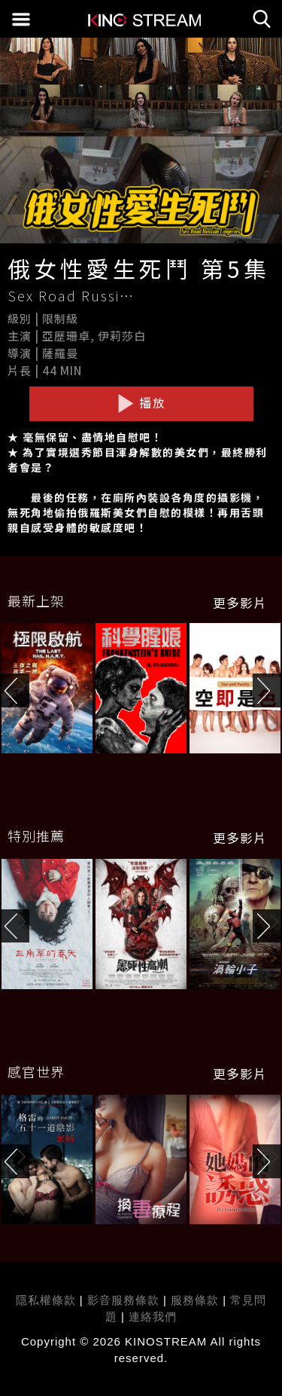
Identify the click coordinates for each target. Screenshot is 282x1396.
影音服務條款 (123, 1300)
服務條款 (197, 1300)
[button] (267, 690)
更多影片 (240, 603)
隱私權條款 (46, 1300)
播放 (141, 403)
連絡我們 (153, 1316)
